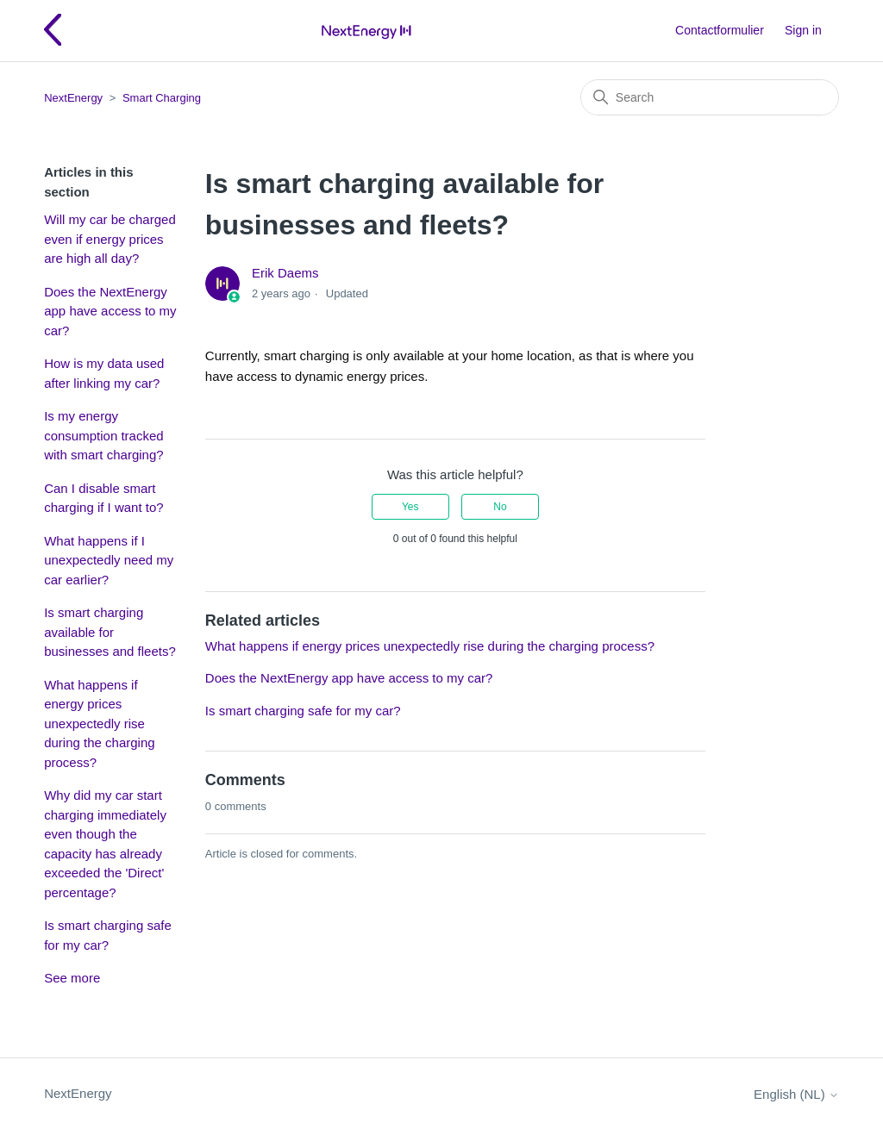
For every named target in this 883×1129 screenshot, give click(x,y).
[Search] (709, 97)
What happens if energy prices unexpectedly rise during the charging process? (99, 723)
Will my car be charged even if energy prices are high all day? (110, 238)
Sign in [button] (803, 30)
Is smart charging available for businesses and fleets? (110, 631)
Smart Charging (161, 97)
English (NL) (796, 1094)
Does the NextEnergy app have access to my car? (110, 311)
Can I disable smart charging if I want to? (103, 498)
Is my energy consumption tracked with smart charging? (103, 435)
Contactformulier (719, 30)
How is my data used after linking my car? (104, 373)
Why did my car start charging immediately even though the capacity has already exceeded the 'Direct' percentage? (105, 844)
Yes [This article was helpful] (410, 507)
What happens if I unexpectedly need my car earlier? (108, 560)
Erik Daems (285, 272)
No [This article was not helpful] (499, 507)
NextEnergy (73, 97)
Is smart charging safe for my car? (108, 935)
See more (72, 977)
